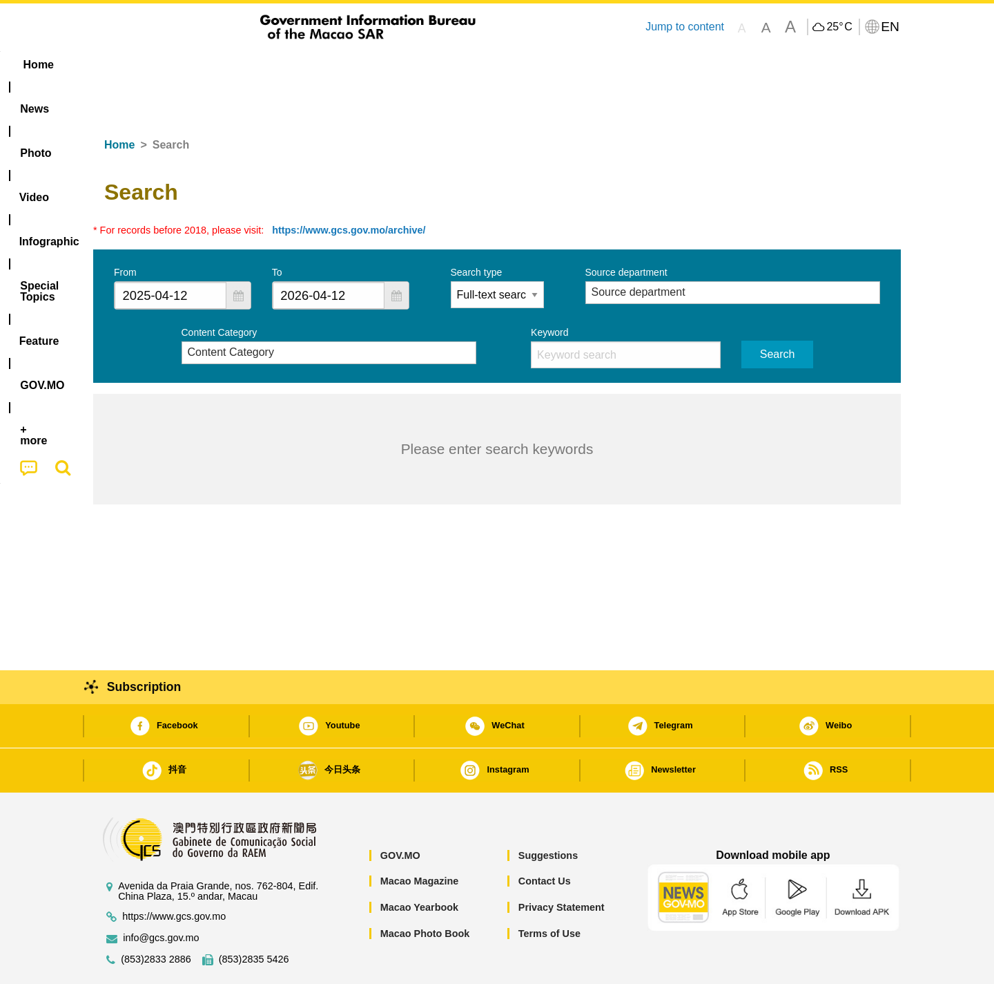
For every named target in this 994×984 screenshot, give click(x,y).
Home (119, 102)
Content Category (219, 290)
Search (777, 312)
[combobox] (170, 253)
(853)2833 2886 (156, 917)
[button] (238, 253)
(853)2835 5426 (254, 917)
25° (839, 26)
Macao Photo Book (425, 891)
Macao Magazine (419, 838)
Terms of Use (549, 891)
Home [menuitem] (121, 64)
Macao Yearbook (419, 865)
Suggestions (548, 813)
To (277, 230)
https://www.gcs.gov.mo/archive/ (348, 187)
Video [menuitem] (298, 64)
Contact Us (544, 838)
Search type (477, 230)
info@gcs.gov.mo (161, 896)
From (125, 230)
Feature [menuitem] (551, 64)
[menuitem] (180, 65)
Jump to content (684, 26)
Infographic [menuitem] (370, 64)
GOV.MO (400, 813)
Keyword (549, 290)
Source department (626, 230)
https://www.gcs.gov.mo (174, 874)
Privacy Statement (561, 865)
